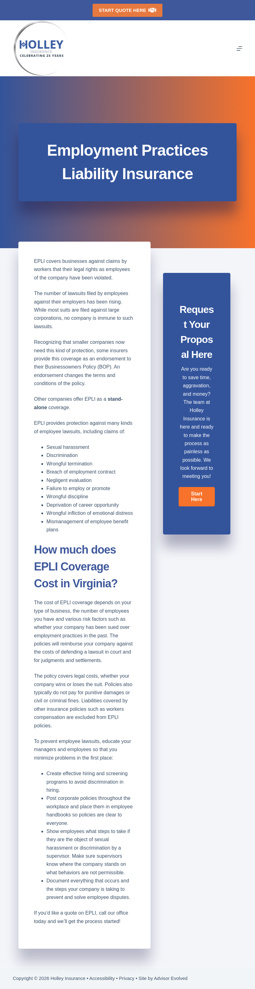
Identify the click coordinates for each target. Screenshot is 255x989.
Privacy (126, 978)
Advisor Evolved (171, 978)
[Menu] (239, 48)
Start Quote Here (127, 10)
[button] (197, 496)
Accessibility (102, 978)
